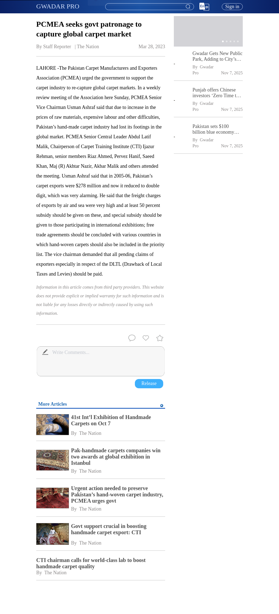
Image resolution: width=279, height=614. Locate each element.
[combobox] (149, 6)
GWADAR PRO (57, 6)
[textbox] (149, 7)
